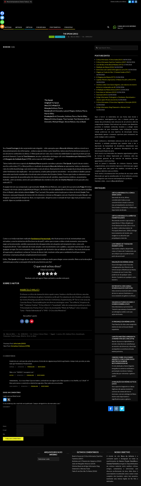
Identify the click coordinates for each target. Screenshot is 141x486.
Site (4, 434)
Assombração (80, 334)
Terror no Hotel (31, 336)
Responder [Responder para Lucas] (41, 375)
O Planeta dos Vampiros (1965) (90, 461)
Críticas (51, 37)
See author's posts (30, 316)
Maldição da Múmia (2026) (105, 67)
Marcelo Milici (29, 289)
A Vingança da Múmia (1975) (105, 77)
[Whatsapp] (2, 22)
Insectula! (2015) (102, 95)
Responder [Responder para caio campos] (45, 386)
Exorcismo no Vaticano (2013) (106, 92)
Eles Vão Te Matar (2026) (88, 471)
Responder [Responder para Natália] (41, 367)
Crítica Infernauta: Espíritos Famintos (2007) (111, 62)
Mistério (23, 336)
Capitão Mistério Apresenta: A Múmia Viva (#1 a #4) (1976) (116, 80)
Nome (4, 426)
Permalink (30, 367)
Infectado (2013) (20, 343)
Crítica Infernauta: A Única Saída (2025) (109, 59)
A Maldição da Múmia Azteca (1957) (108, 90)
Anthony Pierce (70, 334)
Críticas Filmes (60, 37)
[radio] (39, 274)
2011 (63, 334)
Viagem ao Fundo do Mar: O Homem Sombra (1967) (113, 72)
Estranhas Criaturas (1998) (20, 346)
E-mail (4, 430)
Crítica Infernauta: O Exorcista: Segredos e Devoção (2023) (116, 102)
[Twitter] (2, 18)
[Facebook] (2, 13)
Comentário (6, 406)
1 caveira (59, 334)
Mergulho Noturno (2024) (86, 464)
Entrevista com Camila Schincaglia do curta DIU (112, 70)
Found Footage (15, 336)
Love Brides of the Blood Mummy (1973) (109, 65)
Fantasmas (6, 336)
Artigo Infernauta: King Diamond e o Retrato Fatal (113, 107)
